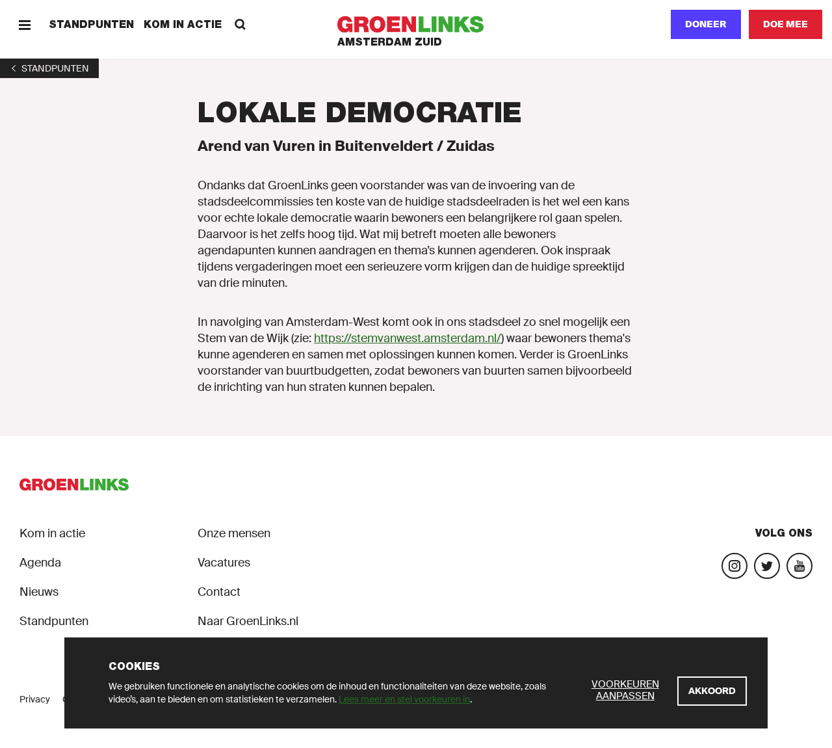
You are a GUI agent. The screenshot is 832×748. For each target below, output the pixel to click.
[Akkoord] (712, 691)
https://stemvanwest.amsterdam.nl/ (407, 338)
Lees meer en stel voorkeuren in (404, 699)
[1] (49, 68)
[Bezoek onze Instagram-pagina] (735, 566)
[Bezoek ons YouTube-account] (799, 566)
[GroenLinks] (416, 24)
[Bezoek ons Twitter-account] (767, 566)
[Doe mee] (785, 24)
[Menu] (24, 24)
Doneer (706, 24)
